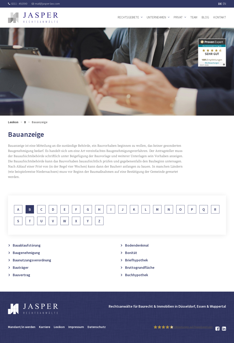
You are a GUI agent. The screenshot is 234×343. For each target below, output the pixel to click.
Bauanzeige (39, 122)
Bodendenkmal (137, 253)
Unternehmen (156, 17)
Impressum (76, 327)
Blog (205, 17)
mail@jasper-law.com (46, 3)
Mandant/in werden (21, 327)
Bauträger (20, 275)
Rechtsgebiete (128, 17)
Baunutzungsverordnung (32, 268)
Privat (178, 17)
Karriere (44, 327)
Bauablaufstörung (27, 253)
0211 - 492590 (17, 3)
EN (224, 4)
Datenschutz (97, 327)
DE (220, 4)
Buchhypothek (136, 282)
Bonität (131, 260)
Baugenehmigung (26, 260)
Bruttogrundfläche (139, 275)
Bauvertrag (21, 282)
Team (193, 17)
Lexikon (13, 122)
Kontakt (219, 17)
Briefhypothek (136, 268)
